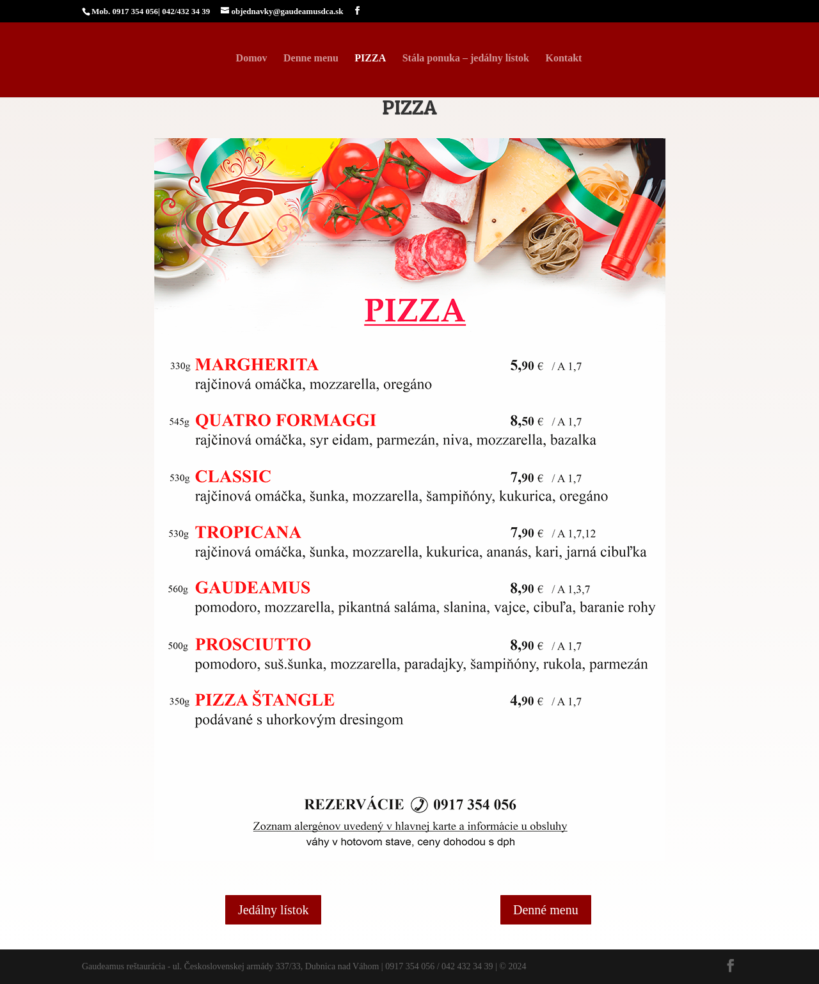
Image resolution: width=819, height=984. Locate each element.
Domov (251, 58)
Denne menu (310, 58)
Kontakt (563, 58)
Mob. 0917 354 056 (124, 11)
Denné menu (545, 910)
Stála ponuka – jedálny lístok (465, 58)
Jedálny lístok (273, 910)
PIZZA (370, 58)
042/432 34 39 (186, 11)
